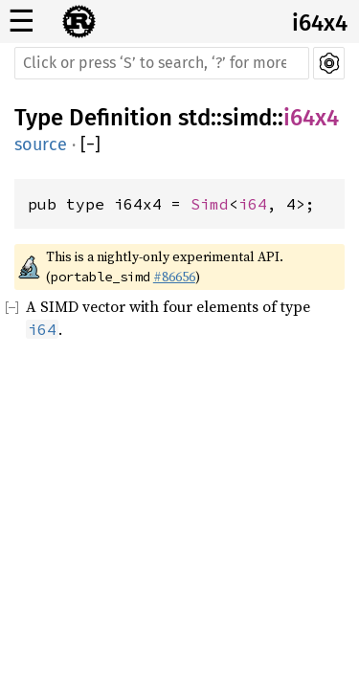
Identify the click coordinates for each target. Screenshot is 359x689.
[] (90, 145)
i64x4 (320, 23)
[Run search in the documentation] (161, 63)
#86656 (174, 276)
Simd (210, 203)
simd (247, 117)
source (40, 144)
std (194, 117)
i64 (252, 203)
